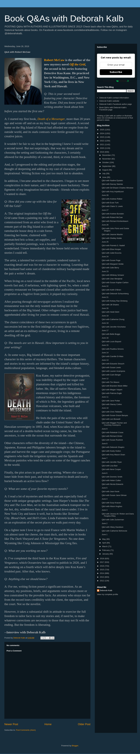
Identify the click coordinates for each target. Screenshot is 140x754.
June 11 (105, 397)
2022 (102, 141)
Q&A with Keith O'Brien (111, 290)
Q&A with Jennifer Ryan (112, 462)
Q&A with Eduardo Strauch (113, 364)
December (107, 155)
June (104, 177)
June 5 (104, 488)
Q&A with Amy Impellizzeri (113, 191)
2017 (102, 562)
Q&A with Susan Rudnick (112, 440)
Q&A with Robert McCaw (112, 217)
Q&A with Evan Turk (110, 203)
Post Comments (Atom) (26, 730)
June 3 (104, 510)
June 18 (105, 323)
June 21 (105, 297)
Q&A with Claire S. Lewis (112, 206)
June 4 (104, 499)
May (104, 539)
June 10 (105, 408)
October (106, 162)
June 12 (105, 378)
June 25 (105, 242)
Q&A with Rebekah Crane (112, 432)
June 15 (105, 345)
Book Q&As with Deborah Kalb (64, 18)
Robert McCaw (54, 60)
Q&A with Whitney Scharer (113, 275)
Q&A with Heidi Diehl (110, 312)
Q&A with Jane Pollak (111, 401)
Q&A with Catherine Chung (113, 319)
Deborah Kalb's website (109, 101)
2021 (102, 144)
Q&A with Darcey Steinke (112, 184)
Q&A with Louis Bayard (111, 341)
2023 (102, 137)
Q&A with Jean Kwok (110, 491)
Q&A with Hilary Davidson (112, 527)
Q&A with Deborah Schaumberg (115, 293)
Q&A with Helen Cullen (111, 480)
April (104, 543)
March (105, 546)
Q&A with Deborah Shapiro (113, 447)
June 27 (105, 210)
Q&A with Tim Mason (110, 382)
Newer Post (11, 724)
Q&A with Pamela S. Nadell (113, 245)
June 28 (105, 195)
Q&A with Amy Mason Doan (113, 455)
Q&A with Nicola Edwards (112, 484)
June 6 (104, 473)
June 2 (104, 523)
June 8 (104, 443)
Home (48, 724)
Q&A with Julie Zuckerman (113, 520)
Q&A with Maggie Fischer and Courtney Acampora (114, 424)
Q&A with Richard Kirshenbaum (115, 221)
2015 (102, 569)
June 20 (105, 308)
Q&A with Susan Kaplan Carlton (115, 282)
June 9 (104, 429)
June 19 (105, 316)
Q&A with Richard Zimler (112, 436)
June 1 (104, 534)
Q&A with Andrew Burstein (113, 214)
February (106, 550)
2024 (102, 133)
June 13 (105, 360)
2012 (102, 581)
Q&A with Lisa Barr (110, 466)
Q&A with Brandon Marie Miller (114, 386)
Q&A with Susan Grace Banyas (115, 415)
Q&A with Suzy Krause (111, 503)
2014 (102, 573)
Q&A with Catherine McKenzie (114, 531)
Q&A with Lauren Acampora (113, 371)
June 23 (105, 271)
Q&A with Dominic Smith (112, 477)
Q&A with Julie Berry (110, 268)
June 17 (105, 330)
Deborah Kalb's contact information (114, 98)
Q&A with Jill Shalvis (110, 305)
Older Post (84, 724)
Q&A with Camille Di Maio (112, 356)
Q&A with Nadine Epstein (112, 180)
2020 (102, 148)
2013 (102, 577)
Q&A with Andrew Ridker (112, 199)
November (107, 159)
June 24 (105, 256)
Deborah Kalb (106, 590)
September (107, 166)
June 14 (105, 352)
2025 (102, 130)
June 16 (105, 338)
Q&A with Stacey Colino (112, 404)
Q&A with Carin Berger (111, 375)
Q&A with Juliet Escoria (111, 253)
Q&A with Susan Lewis (111, 367)
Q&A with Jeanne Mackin (112, 234)
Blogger (75, 746)
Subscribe (116, 72)
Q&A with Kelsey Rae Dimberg (114, 301)
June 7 (104, 458)
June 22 (105, 286)
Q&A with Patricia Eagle (112, 393)
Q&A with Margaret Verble (113, 264)
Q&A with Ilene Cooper (111, 469)
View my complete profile (107, 594)
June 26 (105, 225)
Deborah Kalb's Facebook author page (115, 104)
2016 (102, 566)
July (104, 173)
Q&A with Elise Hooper (111, 249)
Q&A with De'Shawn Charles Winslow (117, 188)
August (105, 170)
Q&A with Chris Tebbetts (112, 412)
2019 (102, 152)
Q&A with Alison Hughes (112, 506)
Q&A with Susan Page (111, 260)
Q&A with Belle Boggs (111, 334)
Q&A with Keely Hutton (111, 451)
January (106, 554)
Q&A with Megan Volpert (112, 390)
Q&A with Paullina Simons (113, 349)
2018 (102, 558)
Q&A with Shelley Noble (112, 238)
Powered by (116, 81)
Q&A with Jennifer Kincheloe (114, 327)
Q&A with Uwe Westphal (112, 279)
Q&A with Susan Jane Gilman (114, 495)
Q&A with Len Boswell (111, 419)
